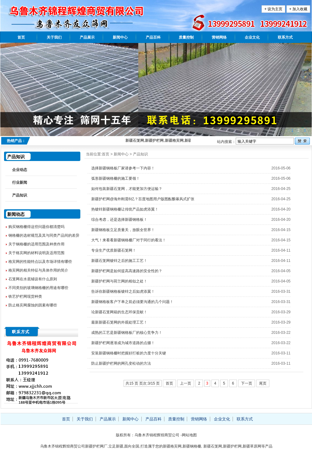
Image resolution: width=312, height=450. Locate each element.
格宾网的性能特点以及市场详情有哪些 (40, 261)
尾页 (263, 383)
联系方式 (285, 37)
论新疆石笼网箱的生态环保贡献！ (119, 312)
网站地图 (189, 435)
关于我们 (54, 37)
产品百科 (153, 37)
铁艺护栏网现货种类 (25, 296)
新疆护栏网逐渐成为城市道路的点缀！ (123, 343)
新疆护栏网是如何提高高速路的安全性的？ (126, 271)
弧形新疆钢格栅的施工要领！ (115, 178)
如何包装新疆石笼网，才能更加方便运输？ (126, 189)
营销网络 (219, 37)
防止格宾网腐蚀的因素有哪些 (32, 305)
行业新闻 (19, 182)
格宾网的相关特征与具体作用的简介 (38, 270)
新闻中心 (120, 37)
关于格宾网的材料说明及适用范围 (36, 253)
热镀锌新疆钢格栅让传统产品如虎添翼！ (124, 209)
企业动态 (19, 170)
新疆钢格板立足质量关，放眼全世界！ (123, 230)
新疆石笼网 (212, 446)
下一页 (246, 383)
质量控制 (186, 37)
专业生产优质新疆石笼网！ (113, 250)
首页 (21, 37)
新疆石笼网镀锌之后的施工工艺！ (119, 260)
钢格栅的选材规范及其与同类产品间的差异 (43, 235)
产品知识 (140, 154)
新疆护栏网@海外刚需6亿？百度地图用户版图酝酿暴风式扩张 (142, 199)
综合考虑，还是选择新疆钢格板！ (119, 219)
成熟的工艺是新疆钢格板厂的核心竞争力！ (126, 332)
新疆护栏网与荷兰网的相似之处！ (119, 281)
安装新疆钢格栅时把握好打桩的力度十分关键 (128, 353)
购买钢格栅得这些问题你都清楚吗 (36, 227)
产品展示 (87, 37)
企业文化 (252, 37)
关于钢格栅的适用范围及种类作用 (36, 244)
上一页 (185, 383)
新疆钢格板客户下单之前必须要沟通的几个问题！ (132, 302)
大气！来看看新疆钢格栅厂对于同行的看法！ (128, 240)
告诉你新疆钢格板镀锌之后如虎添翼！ (123, 291)
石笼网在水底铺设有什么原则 (32, 279)
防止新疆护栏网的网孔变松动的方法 (121, 363)
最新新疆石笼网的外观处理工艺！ (119, 322)
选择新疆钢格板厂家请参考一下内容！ (123, 168)
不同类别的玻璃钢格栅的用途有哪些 (38, 288)
